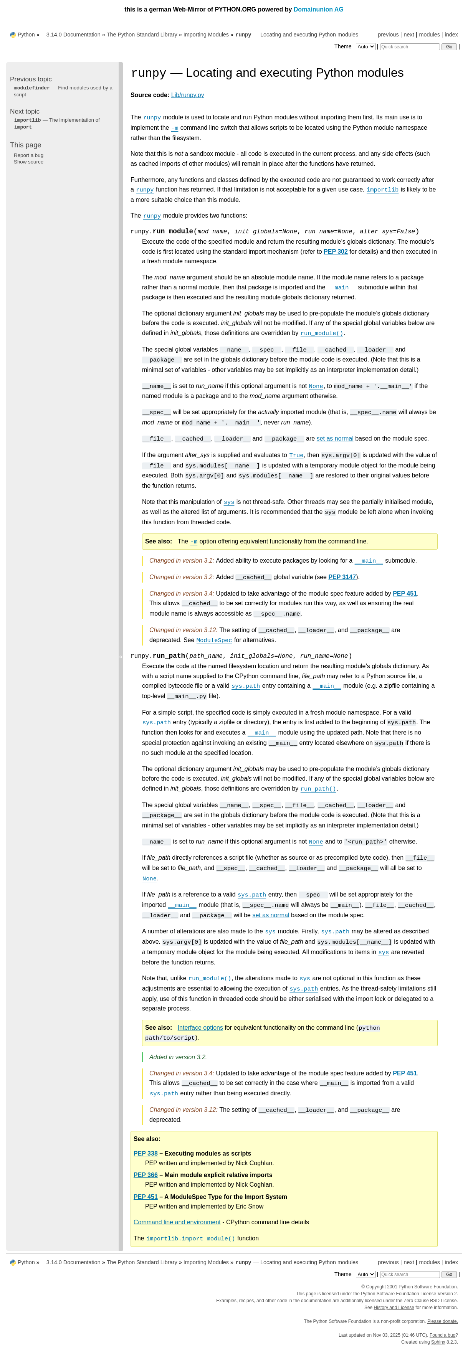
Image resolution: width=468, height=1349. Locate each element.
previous (388, 34)
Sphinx (438, 1342)
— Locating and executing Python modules (296, 34)
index (451, 34)
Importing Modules (206, 34)
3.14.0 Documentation (73, 34)
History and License (394, 1307)
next (409, 34)
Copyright (376, 1287)
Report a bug (28, 155)
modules (429, 34)
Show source (28, 162)
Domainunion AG (319, 9)
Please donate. (442, 1321)
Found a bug (442, 1335)
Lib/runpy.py (187, 95)
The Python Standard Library (142, 34)
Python (26, 34)
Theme (355, 46)
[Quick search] (410, 46)
